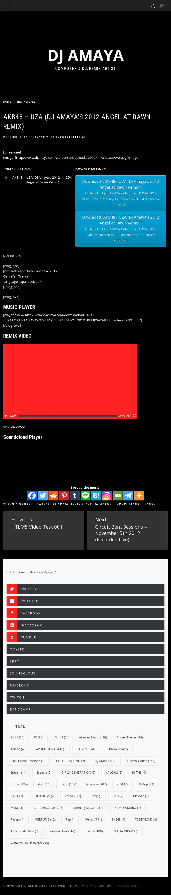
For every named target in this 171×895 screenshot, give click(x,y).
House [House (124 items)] (19, 784)
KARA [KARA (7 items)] (16, 796)
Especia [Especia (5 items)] (44, 772)
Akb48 (44, 503)
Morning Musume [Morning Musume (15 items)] (89, 807)
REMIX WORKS (19, 503)
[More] (139, 495)
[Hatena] (96, 495)
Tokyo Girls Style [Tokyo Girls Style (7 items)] (24, 831)
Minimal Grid (94, 886)
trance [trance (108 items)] (94, 831)
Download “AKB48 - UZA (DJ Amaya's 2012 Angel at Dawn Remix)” (120, 193)
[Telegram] (128, 495)
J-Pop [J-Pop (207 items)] (68, 784)
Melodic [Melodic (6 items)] (141, 796)
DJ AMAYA (85, 55)
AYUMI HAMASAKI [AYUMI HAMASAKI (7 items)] (51, 749)
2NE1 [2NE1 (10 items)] (17, 737)
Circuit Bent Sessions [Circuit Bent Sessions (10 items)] (28, 761)
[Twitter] (43, 495)
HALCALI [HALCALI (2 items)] (113, 772)
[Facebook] (32, 495)
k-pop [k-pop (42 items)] (146, 784)
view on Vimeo (14, 427)
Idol (75, 503)
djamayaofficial (71, 137)
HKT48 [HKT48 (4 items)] (139, 772)
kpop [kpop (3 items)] (97, 796)
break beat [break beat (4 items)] (119, 749)
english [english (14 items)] (18, 772)
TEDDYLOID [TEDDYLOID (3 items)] (146, 819)
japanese (103, 503)
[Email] (118, 495)
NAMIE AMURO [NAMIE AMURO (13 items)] (128, 807)
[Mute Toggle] (129, 415)
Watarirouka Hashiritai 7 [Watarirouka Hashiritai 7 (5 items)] (29, 843)
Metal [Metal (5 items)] (16, 807)
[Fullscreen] (134, 415)
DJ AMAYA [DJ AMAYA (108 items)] (106, 761)
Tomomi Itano (127, 503)
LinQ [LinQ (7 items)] (117, 796)
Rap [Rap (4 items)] (71, 819)
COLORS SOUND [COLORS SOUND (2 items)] (70, 761)
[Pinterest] (64, 495)
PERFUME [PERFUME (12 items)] (45, 819)
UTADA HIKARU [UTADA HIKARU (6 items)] (126, 831)
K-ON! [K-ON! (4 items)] (123, 784)
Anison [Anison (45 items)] (18, 749)
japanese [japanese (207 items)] (96, 784)
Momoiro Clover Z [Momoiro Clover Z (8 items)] (48, 807)
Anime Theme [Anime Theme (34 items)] (130, 737)
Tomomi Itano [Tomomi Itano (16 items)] (61, 831)
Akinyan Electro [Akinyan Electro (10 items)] (93, 737)
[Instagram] (107, 495)
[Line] (85, 495)
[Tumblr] (75, 495)
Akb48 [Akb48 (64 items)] (61, 737)
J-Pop (87, 503)
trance (149, 503)
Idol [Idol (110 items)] (44, 784)
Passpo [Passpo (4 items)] (18, 819)
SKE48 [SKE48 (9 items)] (118, 819)
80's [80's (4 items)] (39, 737)
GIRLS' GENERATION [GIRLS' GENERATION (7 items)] (78, 772)
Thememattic (124, 886)
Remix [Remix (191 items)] (93, 819)
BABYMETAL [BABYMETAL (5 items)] (87, 749)
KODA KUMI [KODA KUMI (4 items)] (44, 796)
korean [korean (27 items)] (72, 796)
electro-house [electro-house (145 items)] (141, 761)
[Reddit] (53, 495)
